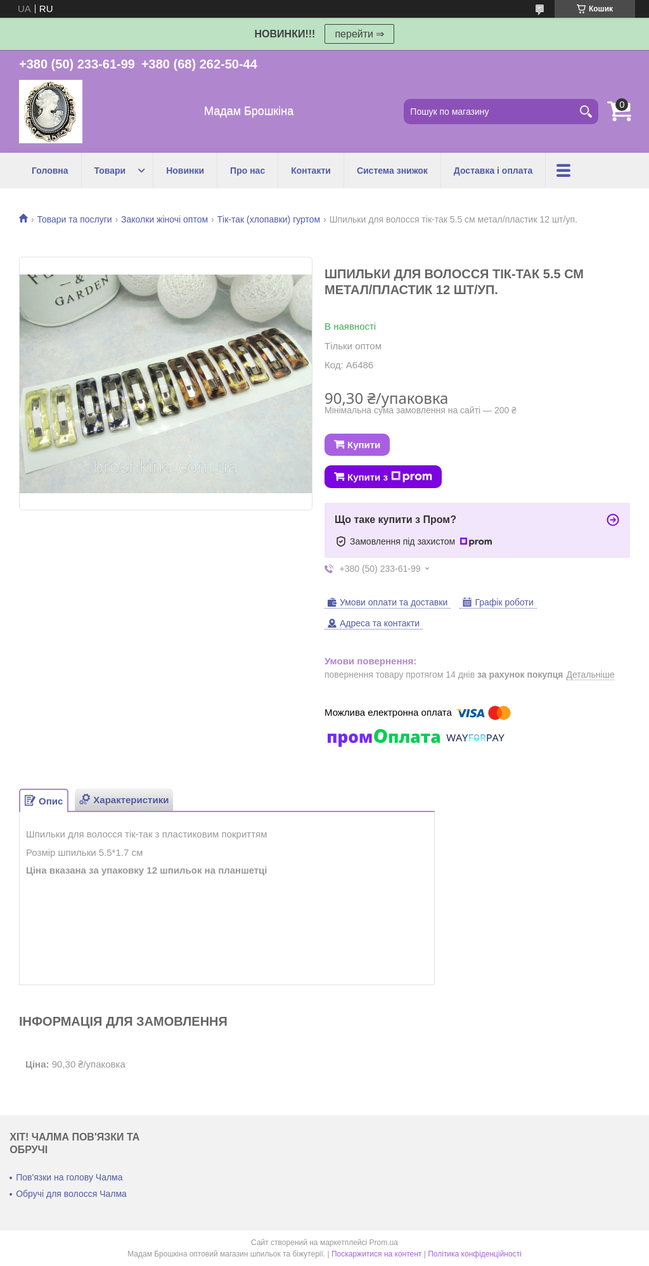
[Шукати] (585, 111)
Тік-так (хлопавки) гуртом (269, 219)
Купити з (389, 476)
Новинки (185, 170)
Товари (110, 170)
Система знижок (392, 170)
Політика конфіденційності (475, 1254)
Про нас (247, 170)
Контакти (311, 170)
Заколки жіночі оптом (164, 219)
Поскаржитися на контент (376, 1254)
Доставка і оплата (493, 170)
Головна (50, 170)
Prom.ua (383, 1242)
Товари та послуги (74, 219)
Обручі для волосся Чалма (71, 1194)
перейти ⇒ (359, 34)
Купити (363, 444)
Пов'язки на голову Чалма (69, 1177)
